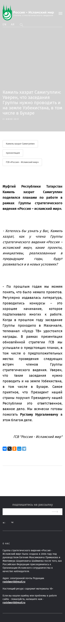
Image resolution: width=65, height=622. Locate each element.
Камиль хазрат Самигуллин (20, 144)
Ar (13, 24)
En (5, 24)
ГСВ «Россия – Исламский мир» (22, 162)
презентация (13, 153)
